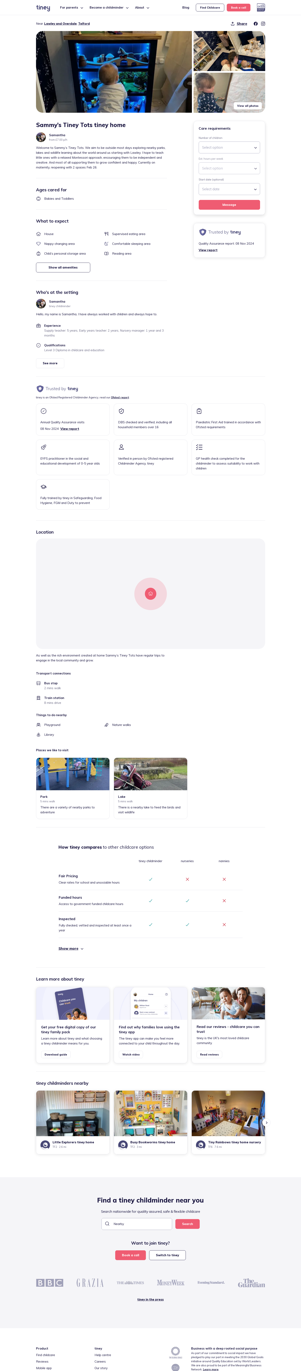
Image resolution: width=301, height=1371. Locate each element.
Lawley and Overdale (60, 24)
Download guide (56, 1054)
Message (229, 205)
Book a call (238, 7)
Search (187, 1224)
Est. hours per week (211, 158)
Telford (84, 24)
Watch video (131, 1054)
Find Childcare (210, 7)
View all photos (247, 105)
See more (50, 363)
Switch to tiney (167, 1255)
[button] (114, 72)
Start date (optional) (211, 179)
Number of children (210, 137)
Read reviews (209, 1054)
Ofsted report (120, 397)
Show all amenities (63, 267)
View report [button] (208, 250)
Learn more (211, 1369)
